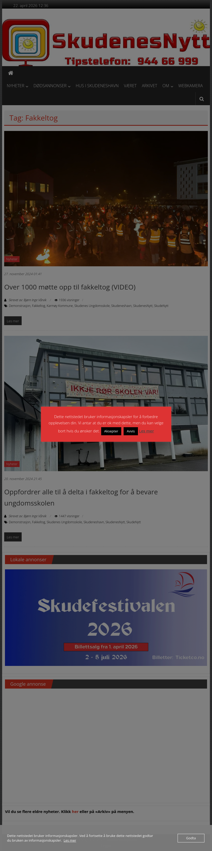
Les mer (146, 430)
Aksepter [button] (111, 431)
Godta (191, 838)
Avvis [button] (131, 431)
